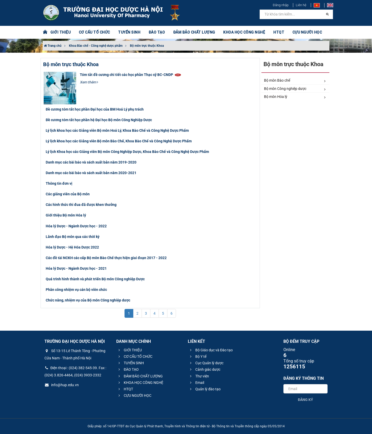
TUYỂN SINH (129, 32)
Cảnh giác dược (204, 369)
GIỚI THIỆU (60, 32)
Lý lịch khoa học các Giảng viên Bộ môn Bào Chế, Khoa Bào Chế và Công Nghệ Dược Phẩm (119, 141)
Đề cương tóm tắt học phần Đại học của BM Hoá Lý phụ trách (95, 109)
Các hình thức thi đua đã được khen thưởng (81, 205)
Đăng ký (305, 400)
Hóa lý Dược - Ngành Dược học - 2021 (76, 268)
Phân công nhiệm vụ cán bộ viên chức (76, 290)
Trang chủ (52, 46)
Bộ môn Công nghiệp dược (295, 89)
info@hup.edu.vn (61, 385)
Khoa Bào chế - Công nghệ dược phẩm (95, 46)
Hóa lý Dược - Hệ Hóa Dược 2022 (72, 247)
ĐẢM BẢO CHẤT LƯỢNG (194, 32)
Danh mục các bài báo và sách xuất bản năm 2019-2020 (91, 162)
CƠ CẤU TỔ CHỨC (94, 32)
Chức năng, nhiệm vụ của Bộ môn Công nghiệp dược (88, 300)
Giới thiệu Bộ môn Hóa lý (66, 215)
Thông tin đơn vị (59, 183)
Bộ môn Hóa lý (295, 97)
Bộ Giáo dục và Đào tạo (211, 350)
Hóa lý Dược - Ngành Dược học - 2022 (76, 226)
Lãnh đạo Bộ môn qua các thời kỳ (72, 237)
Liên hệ (301, 5)
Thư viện (199, 376)
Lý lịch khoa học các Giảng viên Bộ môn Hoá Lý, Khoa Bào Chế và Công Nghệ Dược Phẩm (117, 130)
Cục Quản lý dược (206, 363)
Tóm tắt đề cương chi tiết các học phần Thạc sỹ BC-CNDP (131, 75)
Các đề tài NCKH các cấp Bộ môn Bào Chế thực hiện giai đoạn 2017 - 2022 (106, 258)
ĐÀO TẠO (157, 32)
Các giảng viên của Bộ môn (68, 194)
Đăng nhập (281, 5)
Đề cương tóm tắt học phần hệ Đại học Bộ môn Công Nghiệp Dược (99, 120)
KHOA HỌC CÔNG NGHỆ (244, 32)
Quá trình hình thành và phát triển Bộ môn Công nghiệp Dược (95, 279)
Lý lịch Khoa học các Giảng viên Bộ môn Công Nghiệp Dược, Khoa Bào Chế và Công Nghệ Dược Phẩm (127, 152)
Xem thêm (89, 82)
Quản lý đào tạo (205, 389)
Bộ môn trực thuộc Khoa (147, 46)
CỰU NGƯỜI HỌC (307, 32)
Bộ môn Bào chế (295, 80)
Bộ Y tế (197, 356)
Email (196, 383)
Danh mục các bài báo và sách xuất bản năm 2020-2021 (91, 173)
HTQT (278, 32)
